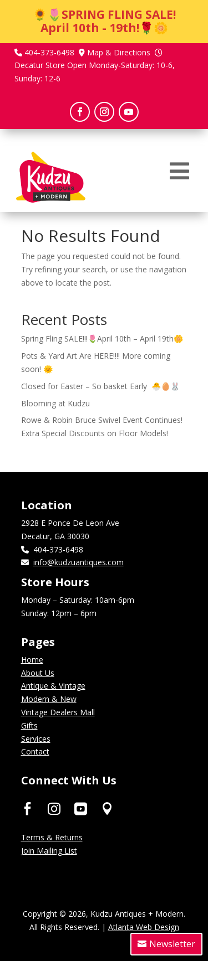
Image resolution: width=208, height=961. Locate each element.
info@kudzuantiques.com (78, 562)
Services (35, 738)
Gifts (29, 725)
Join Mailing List (49, 850)
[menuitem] (179, 171)
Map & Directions (118, 52)
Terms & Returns (52, 837)
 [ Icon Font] (80, 808)
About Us (37, 673)
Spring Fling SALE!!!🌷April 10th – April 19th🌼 (102, 338)
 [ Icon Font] (54, 808)
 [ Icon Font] (27, 808)
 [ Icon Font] (107, 808)
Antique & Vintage (53, 685)
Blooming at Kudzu (55, 403)
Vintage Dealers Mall (58, 712)
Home (32, 659)
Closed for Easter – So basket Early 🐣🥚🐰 (100, 386)
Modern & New (49, 699)
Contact (35, 751)
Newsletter (172, 944)
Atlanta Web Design (143, 927)
